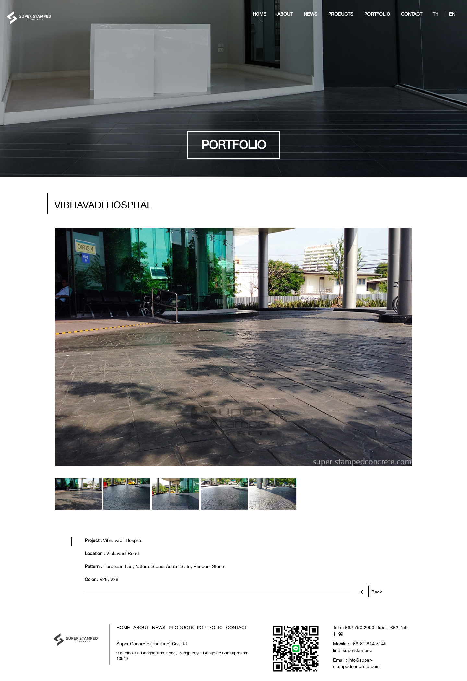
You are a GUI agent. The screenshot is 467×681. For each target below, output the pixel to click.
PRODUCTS (181, 627)
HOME (123, 627)
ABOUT (141, 627)
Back (375, 590)
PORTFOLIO (210, 627)
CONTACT (236, 627)
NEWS (158, 627)
